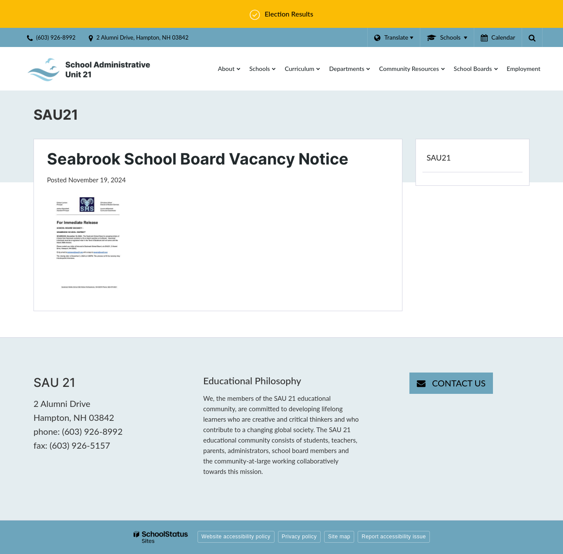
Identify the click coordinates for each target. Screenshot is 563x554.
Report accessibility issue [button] (394, 537)
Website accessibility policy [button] (236, 537)
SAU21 (439, 157)
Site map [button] (339, 537)
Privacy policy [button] (299, 537)
